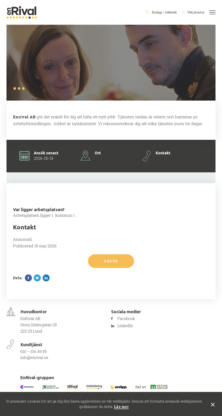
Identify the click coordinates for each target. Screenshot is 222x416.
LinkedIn (127, 327)
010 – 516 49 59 (33, 352)
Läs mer (121, 407)
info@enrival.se (34, 358)
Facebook (127, 319)
